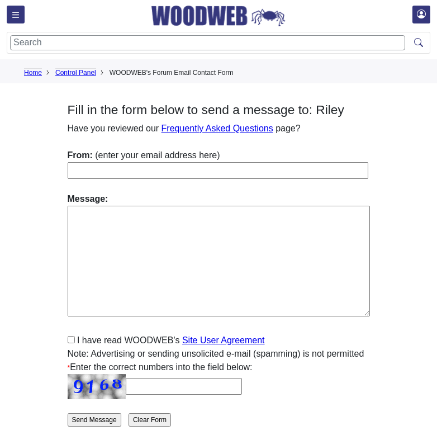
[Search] (207, 42)
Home (33, 73)
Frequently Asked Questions (217, 128)
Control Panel (75, 73)
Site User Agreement (223, 340)
